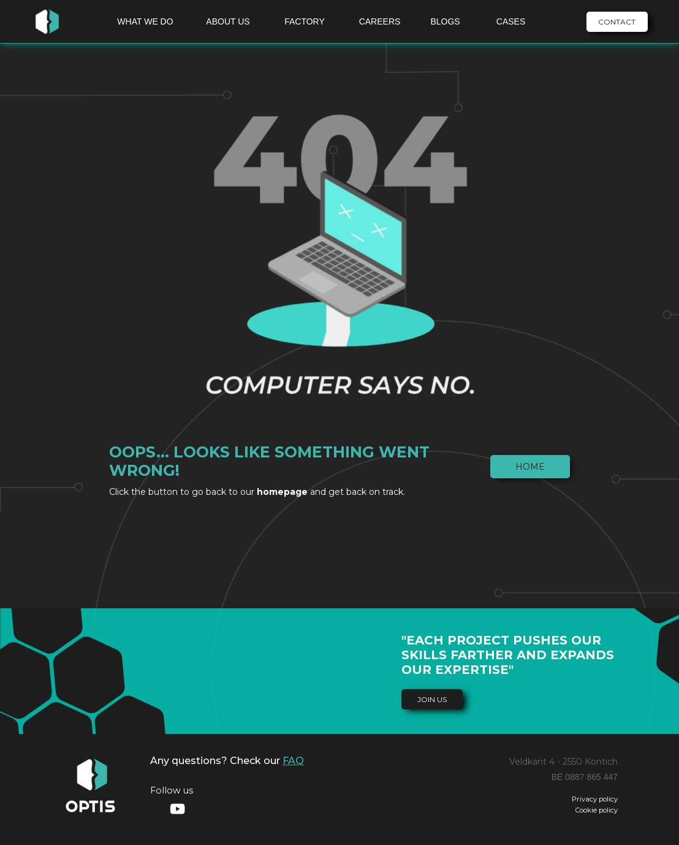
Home (530, 466)
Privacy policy (595, 799)
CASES (510, 21)
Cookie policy (596, 810)
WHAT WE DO (145, 21)
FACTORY (304, 21)
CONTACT (616, 21)
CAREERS (380, 21)
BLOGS (445, 21)
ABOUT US (227, 21)
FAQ (293, 761)
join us (432, 699)
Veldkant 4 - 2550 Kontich (563, 761)
